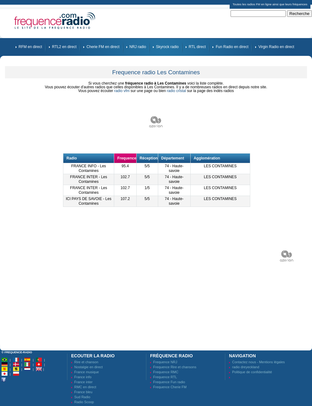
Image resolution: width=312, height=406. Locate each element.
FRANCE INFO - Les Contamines (88, 168)
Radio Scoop (84, 402)
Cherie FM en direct (102, 47)
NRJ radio (137, 47)
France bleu (83, 392)
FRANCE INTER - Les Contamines (88, 179)
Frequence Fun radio (169, 382)
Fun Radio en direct (232, 47)
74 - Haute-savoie (174, 168)
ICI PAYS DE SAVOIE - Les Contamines (88, 201)
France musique (86, 372)
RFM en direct (30, 47)
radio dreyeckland (245, 367)
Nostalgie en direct (88, 367)
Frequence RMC (165, 372)
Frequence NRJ (165, 362)
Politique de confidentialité (252, 372)
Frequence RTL (165, 377)
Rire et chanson (86, 362)
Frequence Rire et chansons (174, 367)
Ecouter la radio (93, 355)
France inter (83, 382)
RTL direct (197, 47)
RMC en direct (85, 387)
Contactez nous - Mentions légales (258, 362)
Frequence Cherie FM (170, 387)
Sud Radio (82, 397)
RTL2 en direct (64, 47)
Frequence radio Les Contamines (156, 72)
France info (82, 377)
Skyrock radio (167, 47)
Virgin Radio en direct (276, 47)
